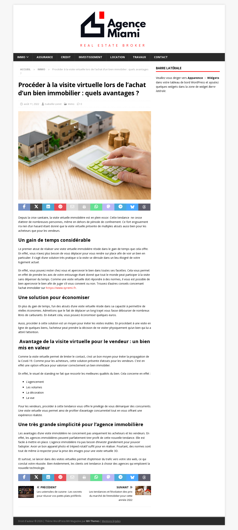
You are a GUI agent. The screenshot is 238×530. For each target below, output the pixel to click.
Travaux (139, 57)
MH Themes (92, 521)
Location (117, 57)
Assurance (45, 57)
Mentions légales (111, 521)
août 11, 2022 (31, 104)
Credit (66, 57)
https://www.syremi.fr (61, 288)
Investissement (90, 57)
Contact (161, 57)
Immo (21, 57)
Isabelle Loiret (53, 104)
